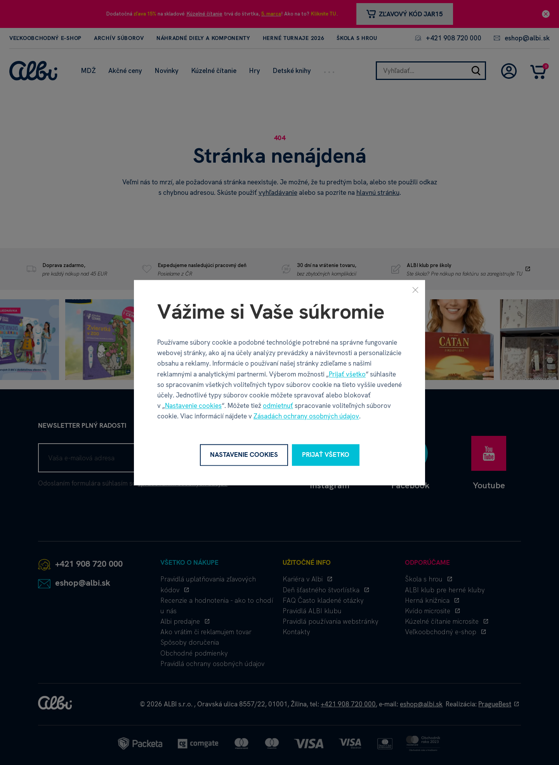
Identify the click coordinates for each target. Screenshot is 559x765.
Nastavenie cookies (193, 406)
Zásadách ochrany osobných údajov (306, 416)
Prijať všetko (347, 374)
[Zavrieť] (415, 289)
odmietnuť (278, 406)
